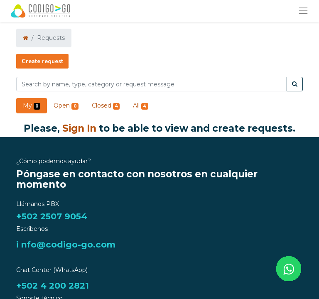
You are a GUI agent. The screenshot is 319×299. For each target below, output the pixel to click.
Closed (106, 106)
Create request (42, 61)
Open (66, 106)
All (140, 106)
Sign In (79, 128)
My (31, 106)
